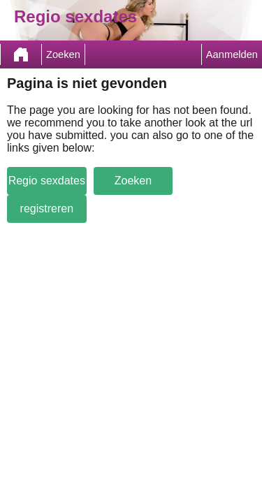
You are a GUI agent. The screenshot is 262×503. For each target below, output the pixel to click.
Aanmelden (232, 54)
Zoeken (63, 54)
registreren (46, 208)
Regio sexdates (46, 181)
